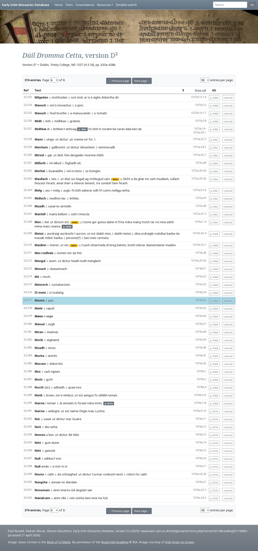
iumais (112, 395)
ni (116, 222)
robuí (90, 403)
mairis (53, 214)
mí (51, 163)
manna (78, 139)
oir (86, 139)
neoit (119, 474)
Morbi (39, 340)
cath (74, 214)
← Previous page (118, 81)
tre (147, 179)
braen (50, 395)
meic (93, 238)
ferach (50, 183)
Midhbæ (40, 129)
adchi (170, 222)
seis (53, 179)
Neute (39, 474)
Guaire (76, 419)
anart (52, 261)
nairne (74, 411)
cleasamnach (58, 269)
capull (50, 308)
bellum (62, 214)
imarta (65, 490)
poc (50, 300)
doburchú (56, 364)
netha (125, 190)
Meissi (39, 233)
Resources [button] (104, 5)
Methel (40, 171)
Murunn (40, 364)
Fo (90, 129)
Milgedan (41, 97)
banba (171, 233)
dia (47, 427)
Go (252, 5)
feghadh (70, 163)
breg (113, 245)
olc (79, 163)
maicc (47, 226)
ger (94, 222)
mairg (137, 222)
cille (63, 498)
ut (57, 139)
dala (128, 129)
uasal (51, 206)
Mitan (39, 332)
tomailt (102, 113)
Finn (67, 155)
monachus (64, 105)
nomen (61, 253)
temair (51, 403)
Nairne (40, 403)
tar (152, 222)
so (87, 171)
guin (48, 443)
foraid (82, 403)
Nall (37, 458)
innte (98, 403)
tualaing (58, 292)
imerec (54, 245)
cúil (73, 490)
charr (67, 183)
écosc (52, 348)
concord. (228, 97)
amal (59, 183)
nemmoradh (106, 147)
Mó (37, 277)
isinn (88, 498)
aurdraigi (53, 233)
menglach (94, 261)
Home (58, 5)
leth (48, 121)
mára (128, 222)
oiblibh (102, 395)
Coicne (86, 222)
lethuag (71, 129)
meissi (127, 233)
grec (80, 105)
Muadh (40, 206)
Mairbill (40, 214)
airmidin (65, 206)
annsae (56, 482)
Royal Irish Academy (115, 542)
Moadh (40, 348)
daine (110, 222)
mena (38, 226)
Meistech (41, 285)
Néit (76, 435)
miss (108, 233)
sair (89, 490)
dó (117, 97)
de (140, 129)
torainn (107, 129)
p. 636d (214, 233)
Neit (38, 427)
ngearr (55, 371)
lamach (89, 183)
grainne (75, 121)
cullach (174, 179)
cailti (51, 474)
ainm (56, 490)
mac (68, 419)
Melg (38, 190)
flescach (40, 183)
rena (163, 222)
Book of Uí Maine (59, 542)
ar (85, 97)
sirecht (52, 356)
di (48, 129)
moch (46, 277)
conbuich (109, 474)
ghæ (141, 179)
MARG (115, 179)
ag (87, 179)
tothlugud (96, 179)
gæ (50, 155)
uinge (50, 139)
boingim (94, 171)
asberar (87, 190)
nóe (72, 498)
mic (69, 253)
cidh (95, 190)
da (135, 179)
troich (146, 222)
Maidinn (40, 245)
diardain (71, 482)
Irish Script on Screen (179, 542)
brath (131, 245)
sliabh (100, 233)
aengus (89, 395)
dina (137, 233)
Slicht (126, 179)
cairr (107, 179)
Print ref (200, 90)
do (178, 233)
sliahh (118, 233)
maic (91, 411)
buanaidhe (56, 171)
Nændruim (42, 498)
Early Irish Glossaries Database (25, 5)
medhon (55, 198)
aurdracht (67, 233)
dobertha (107, 97)
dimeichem (87, 147)
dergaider (77, 155)
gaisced (50, 451)
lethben (58, 129)
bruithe (62, 113)
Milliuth (40, 163)
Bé (70, 435)
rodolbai (160, 233)
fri (100, 190)
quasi (71, 387)
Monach (40, 269)
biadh (75, 261)
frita (121, 222)
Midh (38, 121)
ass (47, 190)
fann (115, 183)
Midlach (40, 198)
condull (106, 183)
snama (55, 226)
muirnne (90, 155)
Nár (37, 419)
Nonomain (42, 490)
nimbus (68, 395)
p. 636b (214, 97)
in (100, 129)
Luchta (99, 411)
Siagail (80, 179)
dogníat (81, 490)
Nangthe (41, 482)
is (89, 97)
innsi (94, 498)
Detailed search (126, 5)
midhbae (60, 121)
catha (53, 427)
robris (131, 474)
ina (100, 498)
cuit (73, 97)
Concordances (84, 5)
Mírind (39, 155)
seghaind (53, 340)
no (58, 206)
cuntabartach (61, 285)
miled (48, 238)
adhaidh (59, 387)
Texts (69, 5)
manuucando (81, 113)
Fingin (83, 411)
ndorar (140, 245)
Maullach (41, 179)
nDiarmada (97, 245)
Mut (38, 371)
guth (49, 379)
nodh (83, 261)
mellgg (116, 190)
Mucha (39, 356)
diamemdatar (155, 245)
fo (73, 190)
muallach (162, 179)
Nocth (39, 387)
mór (58, 466)
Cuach (85, 245)
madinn (171, 245)
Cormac (97, 474)
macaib (39, 238)
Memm (40, 300)
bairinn (121, 245)
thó (79, 253)
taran (121, 129)
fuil (105, 498)
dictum (59, 222)
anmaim (68, 403)
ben (134, 129)
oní (52, 105)
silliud (57, 163)
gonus (102, 222)
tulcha (80, 498)
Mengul (40, 261)
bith (95, 129)
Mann (39, 139)
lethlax (74, 198)
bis (114, 129)
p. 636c (214, 139)
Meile (39, 308)
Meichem (41, 147)
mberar (79, 183)
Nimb (38, 395)
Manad (40, 324)
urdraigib (147, 233)
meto (78, 171)
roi (157, 222)
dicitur (63, 139)
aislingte (54, 411)
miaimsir (52, 332)
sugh (66, 190)
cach (153, 179)
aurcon (81, 233)
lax (63, 198)
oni (69, 171)
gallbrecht (58, 147)
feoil (53, 113)
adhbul (48, 458)
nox (78, 387)
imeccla (84, 214)
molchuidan (59, 97)
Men (38, 222)
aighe (97, 97)
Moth (38, 379)
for (91, 139)
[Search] (230, 5)
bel (47, 222)
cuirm (107, 190)
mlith (100, 155)
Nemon (40, 435)
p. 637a (214, 411)
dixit (60, 155)
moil (80, 97)
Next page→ (142, 81)
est (66, 222)
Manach (40, 105)
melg (56, 190)
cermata (103, 238)
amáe (45, 466)
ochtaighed (69, 474)
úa (73, 179)
